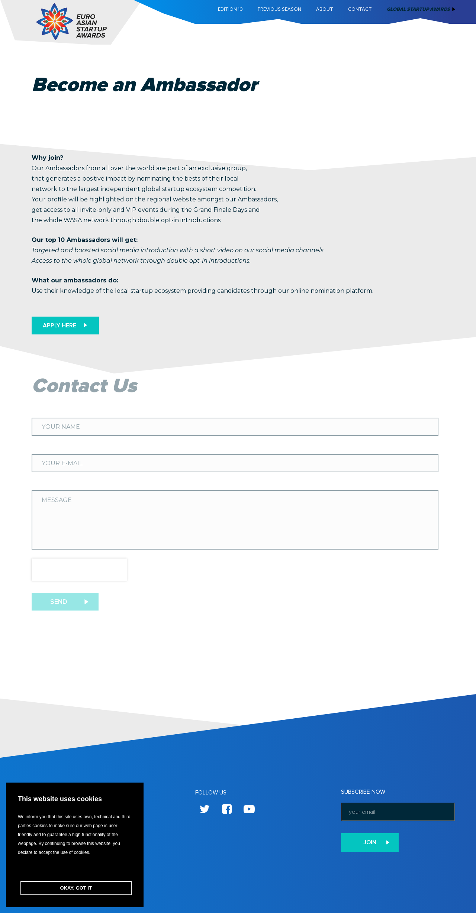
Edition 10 (230, 9)
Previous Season (279, 9)
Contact (360, 9)
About (324, 9)
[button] (75, 869)
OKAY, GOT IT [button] (76, 888)
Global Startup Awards (418, 9)
